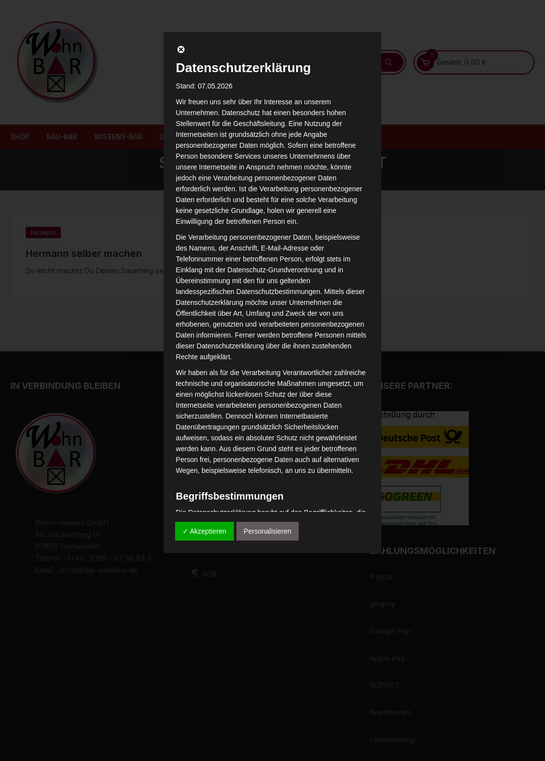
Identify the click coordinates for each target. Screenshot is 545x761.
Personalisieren (268, 531)
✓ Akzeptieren (204, 531)
